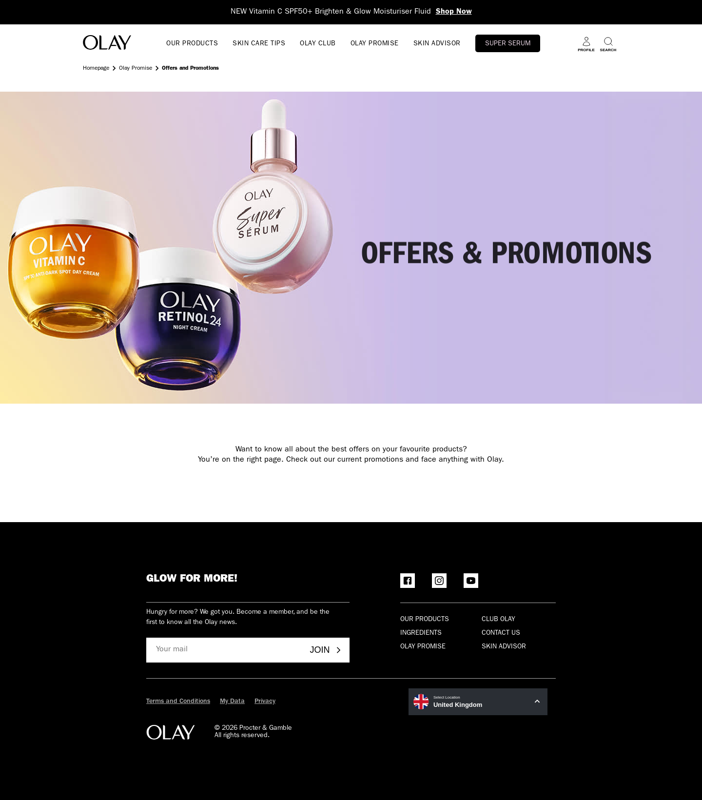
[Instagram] (439, 580)
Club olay (498, 619)
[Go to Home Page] (107, 44)
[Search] (608, 44)
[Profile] (586, 44)
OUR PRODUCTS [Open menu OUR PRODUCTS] (192, 43)
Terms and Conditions (178, 701)
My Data (232, 701)
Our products (424, 619)
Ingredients (421, 633)
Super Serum (507, 43)
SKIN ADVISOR (437, 43)
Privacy (264, 701)
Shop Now (454, 12)
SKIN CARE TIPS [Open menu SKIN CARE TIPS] (259, 43)
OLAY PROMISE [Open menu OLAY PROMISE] (375, 43)
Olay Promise (135, 69)
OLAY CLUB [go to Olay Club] (318, 43)
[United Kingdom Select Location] (478, 701)
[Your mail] (224, 650)
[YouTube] (471, 580)
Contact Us (501, 633)
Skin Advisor (504, 647)
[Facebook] (407, 580)
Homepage (96, 69)
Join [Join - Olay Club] (326, 650)
